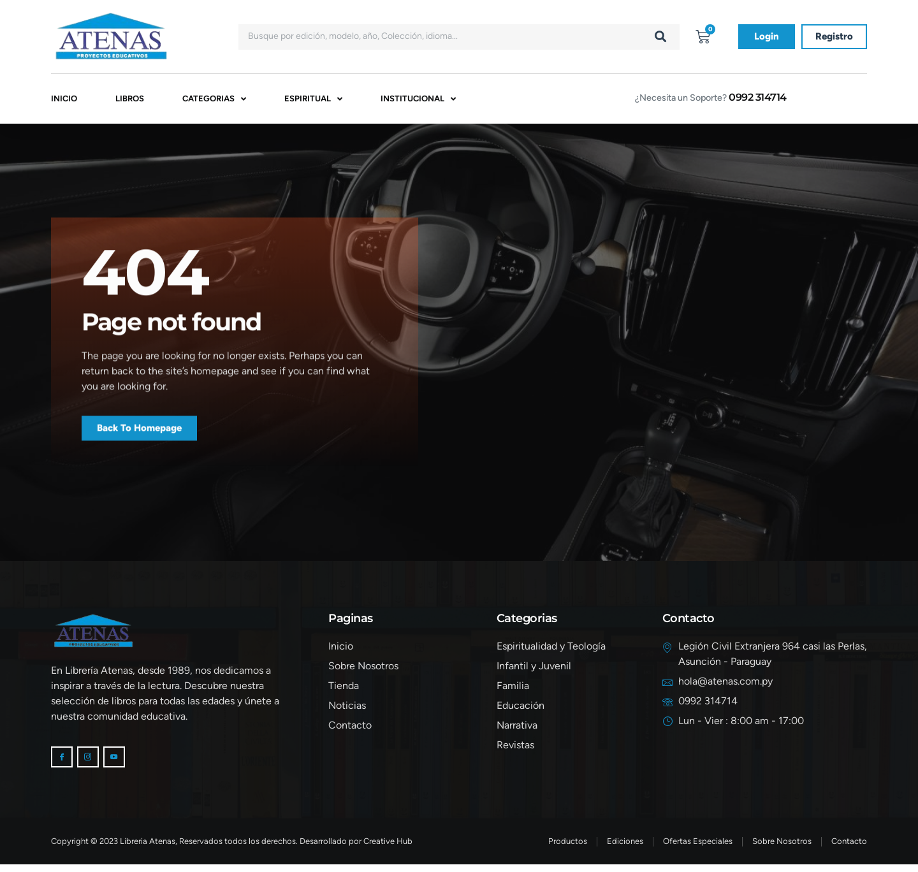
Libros (129, 100)
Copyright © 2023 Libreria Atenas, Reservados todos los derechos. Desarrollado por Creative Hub (231, 849)
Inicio (64, 100)
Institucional (418, 100)
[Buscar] (660, 37)
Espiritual (313, 100)
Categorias (214, 100)
